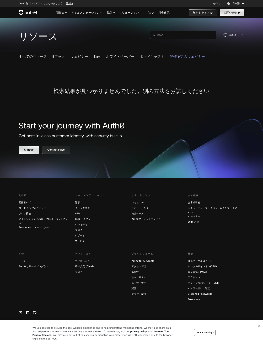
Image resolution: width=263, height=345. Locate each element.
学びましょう (82, 260)
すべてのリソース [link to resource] (33, 57)
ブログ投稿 (25, 213)
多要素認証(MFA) (197, 271)
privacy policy (138, 331)
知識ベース (138, 213)
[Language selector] (235, 3)
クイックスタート (85, 208)
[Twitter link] (21, 312)
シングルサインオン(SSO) (202, 266)
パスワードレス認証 (199, 288)
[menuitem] (61, 12)
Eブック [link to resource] (58, 57)
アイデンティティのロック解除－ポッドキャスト (43, 221)
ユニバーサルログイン (200, 260)
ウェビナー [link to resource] (79, 57)
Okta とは (193, 221)
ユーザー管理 (139, 282)
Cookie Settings (205, 332)
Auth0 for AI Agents (143, 260)
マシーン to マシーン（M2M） (205, 282)
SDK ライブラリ (84, 219)
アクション (194, 277)
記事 (77, 202)
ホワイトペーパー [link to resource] (120, 57)
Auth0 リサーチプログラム (34, 266)
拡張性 (135, 271)
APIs (77, 213)
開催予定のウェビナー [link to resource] (187, 57)
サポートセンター (141, 208)
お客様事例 (194, 202)
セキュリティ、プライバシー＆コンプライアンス (212, 210)
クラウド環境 (139, 293)
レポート (80, 235)
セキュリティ (139, 277)
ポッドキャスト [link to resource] (152, 57)
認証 (134, 288)
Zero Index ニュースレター (34, 227)
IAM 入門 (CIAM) (84, 266)
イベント (24, 260)
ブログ (79, 230)
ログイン (216, 3)
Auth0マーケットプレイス (146, 219)
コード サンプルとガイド (32, 208)
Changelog (81, 224)
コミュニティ (139, 202)
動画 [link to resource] (97, 57)
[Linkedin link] (28, 312)
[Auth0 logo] (28, 12)
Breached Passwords (200, 293)
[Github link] (35, 312)
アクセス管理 (139, 266)
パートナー (194, 216)
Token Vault (194, 299)
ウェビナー (81, 241)
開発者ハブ (25, 202)
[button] (203, 12)
